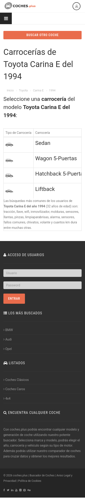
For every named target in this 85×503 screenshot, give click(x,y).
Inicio (10, 90)
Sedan (43, 143)
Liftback (45, 189)
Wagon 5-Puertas (56, 158)
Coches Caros (14, 389)
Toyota (23, 90)
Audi (7, 339)
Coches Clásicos (16, 380)
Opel (7, 349)
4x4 (6, 398)
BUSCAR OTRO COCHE (42, 35)
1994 (52, 90)
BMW (8, 330)
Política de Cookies (29, 480)
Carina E (38, 90)
